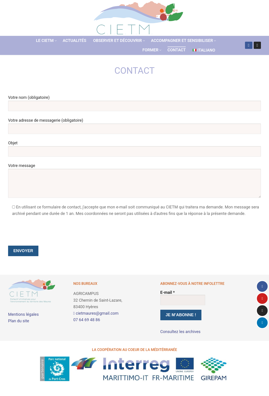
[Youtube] (262, 298)
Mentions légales (23, 314)
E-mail (167, 292)
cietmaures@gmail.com (96, 313)
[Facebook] (248, 45)
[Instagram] (257, 45)
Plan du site (18, 320)
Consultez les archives (180, 331)
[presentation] (42, 231)
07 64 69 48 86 (86, 319)
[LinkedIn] (262, 323)
